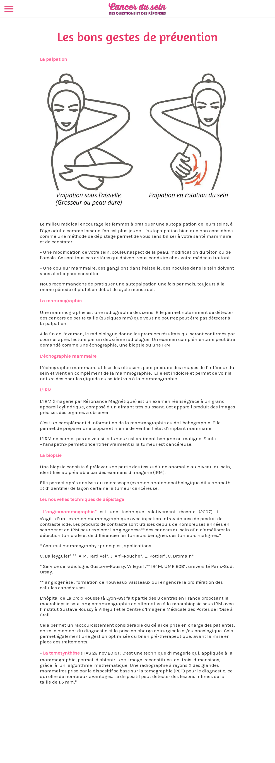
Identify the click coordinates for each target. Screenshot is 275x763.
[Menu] (9, 9)
